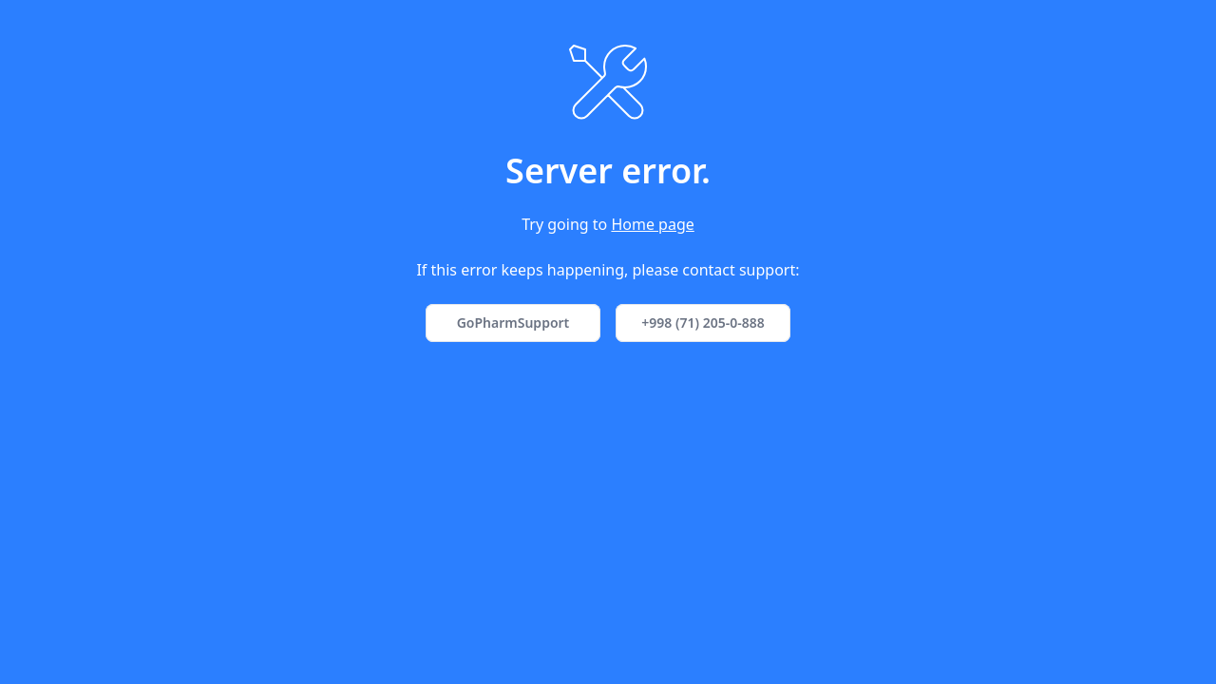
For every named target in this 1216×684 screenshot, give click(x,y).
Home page (652, 224)
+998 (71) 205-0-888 (702, 323)
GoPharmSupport (513, 323)
